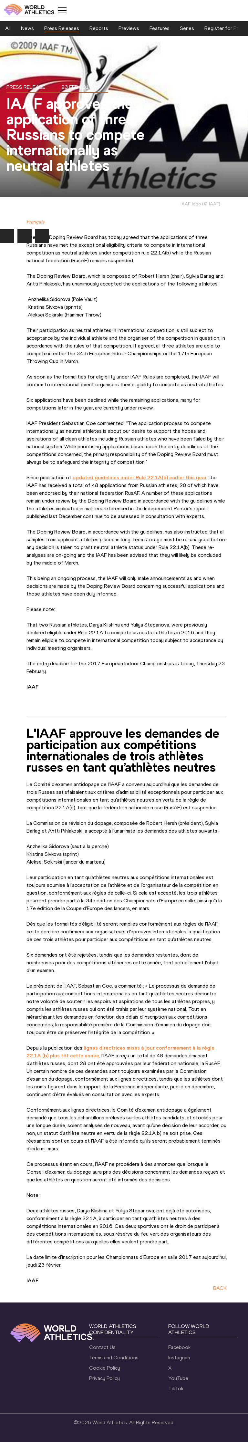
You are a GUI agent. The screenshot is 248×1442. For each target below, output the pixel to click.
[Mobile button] (62, 10)
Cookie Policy (104, 1368)
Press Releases (61, 28)
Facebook (179, 1347)
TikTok (175, 1388)
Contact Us (102, 1347)
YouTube (178, 1378)
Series (187, 28)
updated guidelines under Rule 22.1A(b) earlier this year (140, 477)
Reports (98, 28)
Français (35, 222)
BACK (220, 1288)
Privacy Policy (104, 1378)
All (8, 28)
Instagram (179, 1357)
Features (160, 28)
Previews (129, 28)
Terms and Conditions (114, 1357)
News (27, 28)
